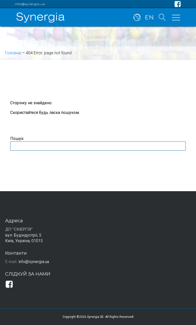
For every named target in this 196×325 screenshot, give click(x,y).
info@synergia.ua (30, 4)
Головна (13, 52)
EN (149, 17)
